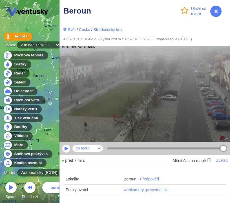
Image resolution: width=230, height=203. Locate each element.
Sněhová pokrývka (28, 154)
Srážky (17, 64)
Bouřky (17, 127)
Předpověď (149, 179)
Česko (84, 29)
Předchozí (30, 191)
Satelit (17, 82)
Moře (15, 145)
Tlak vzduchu (23, 118)
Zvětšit (222, 160)
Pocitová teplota (25, 55)
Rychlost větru (24, 100)
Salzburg (31, 141)
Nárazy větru (22, 109)
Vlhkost (18, 136)
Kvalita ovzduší (25, 163)
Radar (16, 73)
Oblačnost (20, 91)
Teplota (17, 36)
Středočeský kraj (107, 29)
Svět (72, 29)
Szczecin (51, 27)
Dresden (40, 77)
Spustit (11, 191)
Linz (47, 131)
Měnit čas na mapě (191, 160)
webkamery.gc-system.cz (146, 189)
